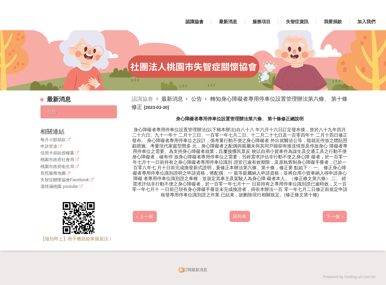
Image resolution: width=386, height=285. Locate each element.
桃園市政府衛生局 (57, 166)
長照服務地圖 (53, 173)
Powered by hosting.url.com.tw (349, 276)
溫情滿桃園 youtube (59, 186)
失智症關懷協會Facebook (64, 180)
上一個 (146, 216)
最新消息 (173, 99)
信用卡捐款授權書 (57, 153)
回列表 (239, 216)
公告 (52, 111)
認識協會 (142, 99)
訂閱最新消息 (195, 270)
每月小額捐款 (53, 140)
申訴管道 (48, 146)
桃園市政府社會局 (57, 159)
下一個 (333, 216)
